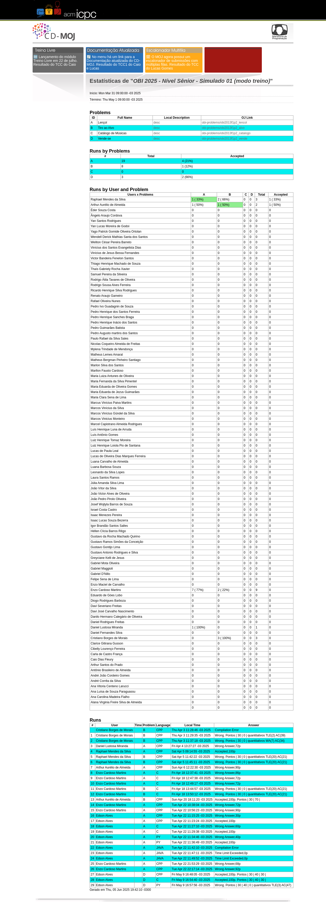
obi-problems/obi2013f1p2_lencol (224, 122)
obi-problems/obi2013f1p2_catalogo (226, 133)
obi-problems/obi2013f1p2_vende (224, 138)
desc (157, 122)
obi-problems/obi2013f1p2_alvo (223, 128)
